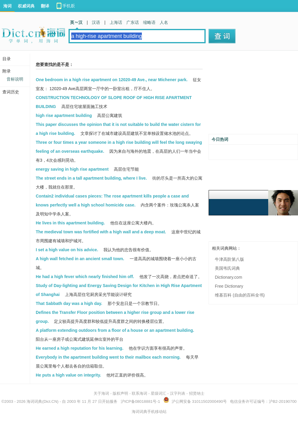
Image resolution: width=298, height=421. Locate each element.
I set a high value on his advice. (67, 249)
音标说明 (15, 79)
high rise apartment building (64, 115)
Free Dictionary (229, 286)
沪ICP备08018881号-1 (140, 401)
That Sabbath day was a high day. (69, 303)
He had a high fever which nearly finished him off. (85, 276)
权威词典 (26, 6)
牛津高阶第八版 (229, 259)
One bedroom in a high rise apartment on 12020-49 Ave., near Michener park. (111, 79)
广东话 (132, 22)
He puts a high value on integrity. (68, 375)
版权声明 (120, 393)
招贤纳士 (196, 393)
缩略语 (149, 22)
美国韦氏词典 (227, 268)
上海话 (116, 22)
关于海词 (101, 393)
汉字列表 (177, 393)
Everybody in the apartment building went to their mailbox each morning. (108, 357)
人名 (164, 22)
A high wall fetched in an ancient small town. (80, 258)
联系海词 (139, 393)
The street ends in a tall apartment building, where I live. (91, 178)
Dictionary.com (228, 277)
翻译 (45, 6)
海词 (7, 6)
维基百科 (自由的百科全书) (240, 295)
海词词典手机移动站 (149, 411)
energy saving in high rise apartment (72, 169)
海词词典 (34, 401)
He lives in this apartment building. (70, 222)
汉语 (96, 22)
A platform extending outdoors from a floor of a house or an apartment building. (115, 330)
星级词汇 (158, 393)
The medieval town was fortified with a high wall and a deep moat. (101, 231)
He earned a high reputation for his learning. (79, 348)
